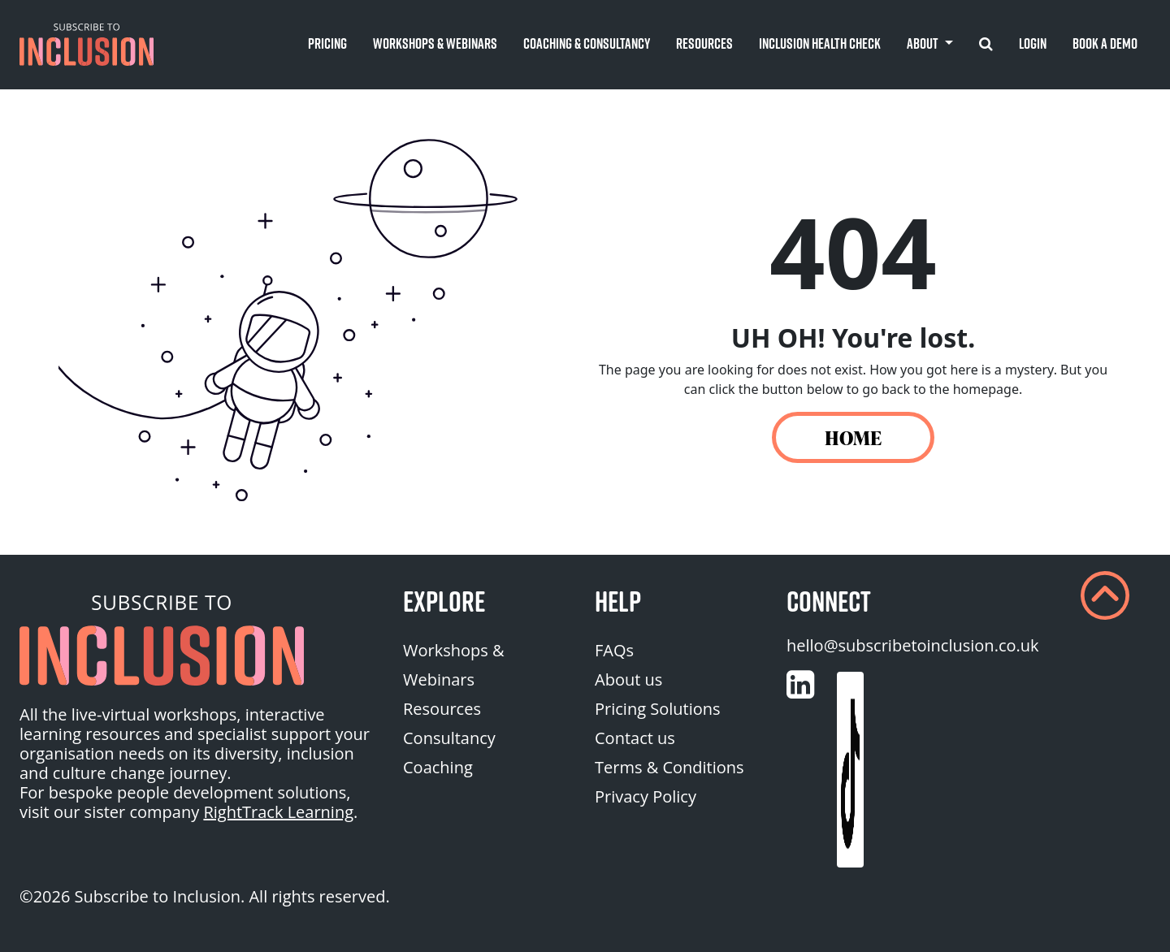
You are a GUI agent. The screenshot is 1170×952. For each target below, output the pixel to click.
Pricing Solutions (658, 709)
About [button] (924, 43)
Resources (442, 709)
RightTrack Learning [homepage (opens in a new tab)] (278, 812)
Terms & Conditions (669, 767)
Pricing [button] (327, 43)
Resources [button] (704, 43)
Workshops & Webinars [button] (435, 43)
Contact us (635, 738)
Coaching (438, 767)
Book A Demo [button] (1105, 43)
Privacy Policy (645, 796)
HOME (853, 437)
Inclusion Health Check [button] (820, 43)
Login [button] (1032, 43)
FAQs (614, 650)
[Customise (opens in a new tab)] (800, 685)
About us (628, 679)
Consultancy (449, 738)
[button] (87, 44)
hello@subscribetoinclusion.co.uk (912, 645)
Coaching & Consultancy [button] (586, 43)
